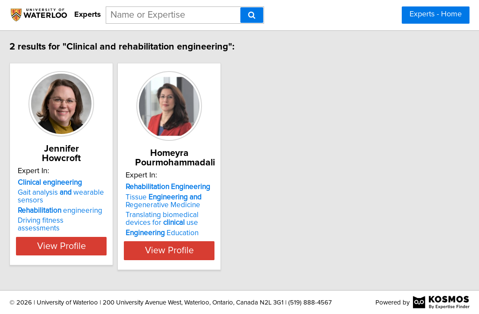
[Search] (251, 15)
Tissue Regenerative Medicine (221, 201)
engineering (96, 211)
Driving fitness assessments (98, 220)
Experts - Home (436, 14)
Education (219, 233)
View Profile (108, 246)
